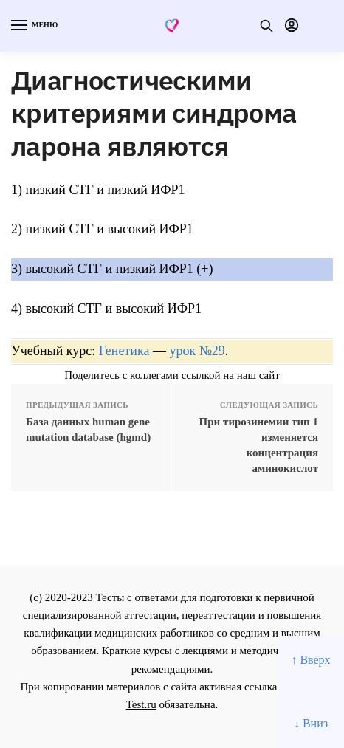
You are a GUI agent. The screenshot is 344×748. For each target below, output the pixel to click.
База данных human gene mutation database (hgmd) (88, 429)
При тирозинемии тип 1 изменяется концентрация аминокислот (258, 445)
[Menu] (33, 26)
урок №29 (196, 350)
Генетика (124, 350)
